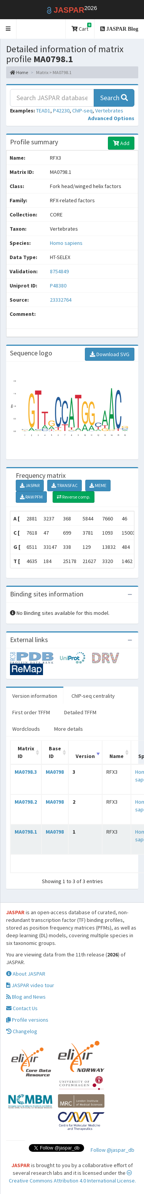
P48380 (59, 285)
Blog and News (26, 996)
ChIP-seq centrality (93, 695)
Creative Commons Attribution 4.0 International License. (72, 1177)
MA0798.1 (26, 831)
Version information (34, 695)
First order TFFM (31, 712)
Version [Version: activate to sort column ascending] (85, 756)
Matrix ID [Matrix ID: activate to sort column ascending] (26, 752)
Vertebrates (109, 110)
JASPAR (30, 485)
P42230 (61, 110)
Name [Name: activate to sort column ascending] (116, 756)
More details (68, 728)
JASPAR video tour (30, 985)
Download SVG (109, 354)
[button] (8, 29)
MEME (97, 485)
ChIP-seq (82, 110)
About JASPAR (25, 973)
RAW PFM (31, 497)
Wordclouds (26, 728)
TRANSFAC (64, 485)
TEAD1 (43, 110)
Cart (81, 27)
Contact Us (22, 1008)
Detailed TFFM (80, 712)
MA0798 (55, 771)
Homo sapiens (66, 242)
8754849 (59, 271)
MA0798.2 (26, 801)
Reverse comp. (73, 497)
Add (121, 143)
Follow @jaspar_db (112, 1149)
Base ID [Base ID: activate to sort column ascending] (55, 752)
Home (19, 72)
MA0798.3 (26, 771)
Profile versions (27, 1019)
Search (114, 97)
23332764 (60, 299)
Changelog (21, 1031)
